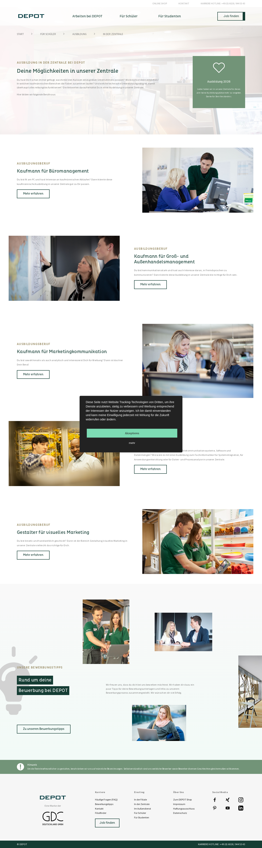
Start (20, 34)
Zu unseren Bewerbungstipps (43, 729)
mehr (132, 442)
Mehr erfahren (33, 194)
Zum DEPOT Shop (182, 799)
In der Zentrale (142, 804)
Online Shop (159, 3)
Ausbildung (79, 34)
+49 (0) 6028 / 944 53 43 (223, 3)
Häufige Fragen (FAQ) (106, 799)
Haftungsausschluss (184, 808)
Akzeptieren (132, 433)
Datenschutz (180, 812)
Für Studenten (141, 817)
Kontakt (184, 3)
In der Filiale (140, 799)
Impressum (179, 804)
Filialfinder (100, 812)
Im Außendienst (142, 808)
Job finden (231, 16)
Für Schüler (48, 34)
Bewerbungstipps (104, 804)
